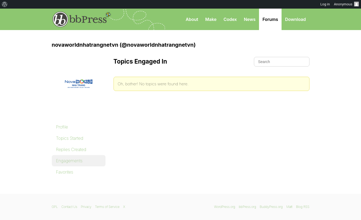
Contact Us (69, 207)
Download (295, 19)
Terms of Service (107, 207)
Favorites (64, 172)
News (250, 19)
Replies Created (71, 149)
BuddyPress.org (271, 207)
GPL (55, 207)
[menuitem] (4, 4)
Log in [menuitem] (325, 4)
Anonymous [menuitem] (346, 4)
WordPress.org (224, 207)
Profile (62, 127)
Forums (270, 19)
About (192, 19)
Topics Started (69, 138)
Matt (289, 207)
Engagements (69, 160)
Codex (230, 19)
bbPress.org (80, 19)
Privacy (86, 207)
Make (210, 19)
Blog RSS (302, 207)
